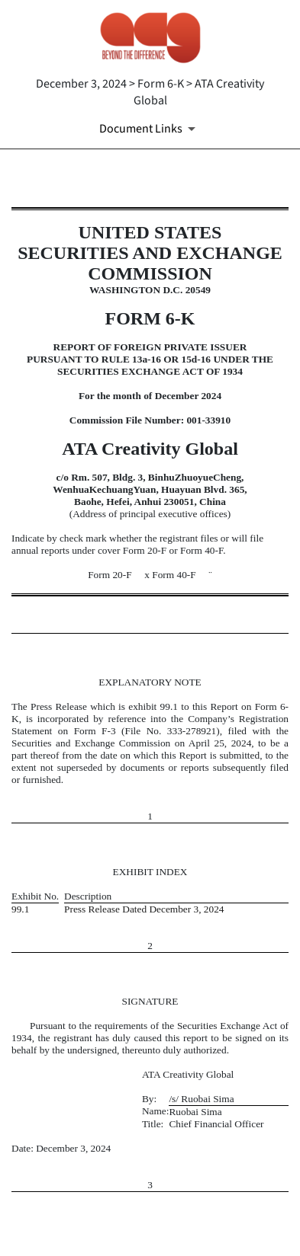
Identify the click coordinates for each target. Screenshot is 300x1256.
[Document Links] (150, 128)
